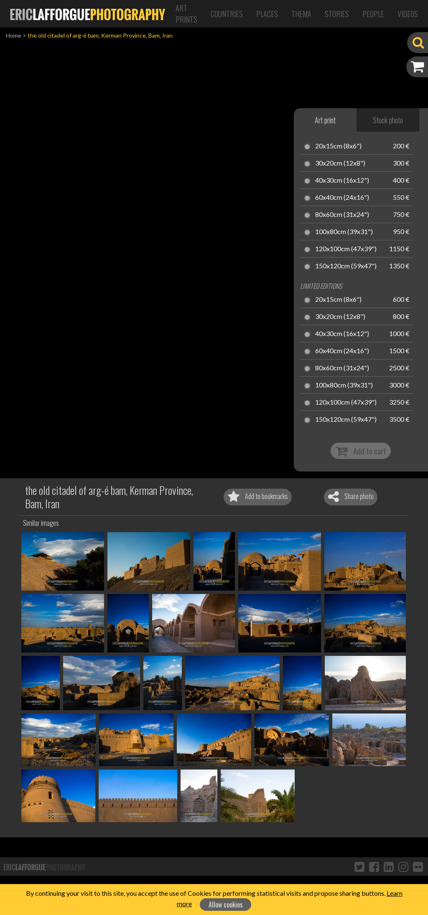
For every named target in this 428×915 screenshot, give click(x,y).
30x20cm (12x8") (340, 163)
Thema (301, 13)
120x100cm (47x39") (346, 249)
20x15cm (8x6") (338, 146)
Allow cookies (226, 905)
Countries (227, 13)
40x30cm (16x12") (342, 180)
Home (13, 35)
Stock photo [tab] (388, 120)
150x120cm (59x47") (346, 266)
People (373, 13)
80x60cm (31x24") (342, 215)
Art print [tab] (325, 120)
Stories (337, 13)
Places (267, 13)
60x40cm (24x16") (342, 197)
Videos (407, 13)
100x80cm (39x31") (344, 232)
